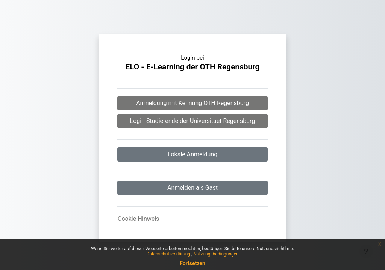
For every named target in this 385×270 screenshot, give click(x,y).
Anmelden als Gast (192, 187)
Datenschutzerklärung (168, 253)
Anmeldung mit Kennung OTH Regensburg (192, 102)
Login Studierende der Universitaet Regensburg (192, 120)
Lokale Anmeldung (192, 154)
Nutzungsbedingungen (215, 253)
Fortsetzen (192, 263)
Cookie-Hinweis (138, 218)
